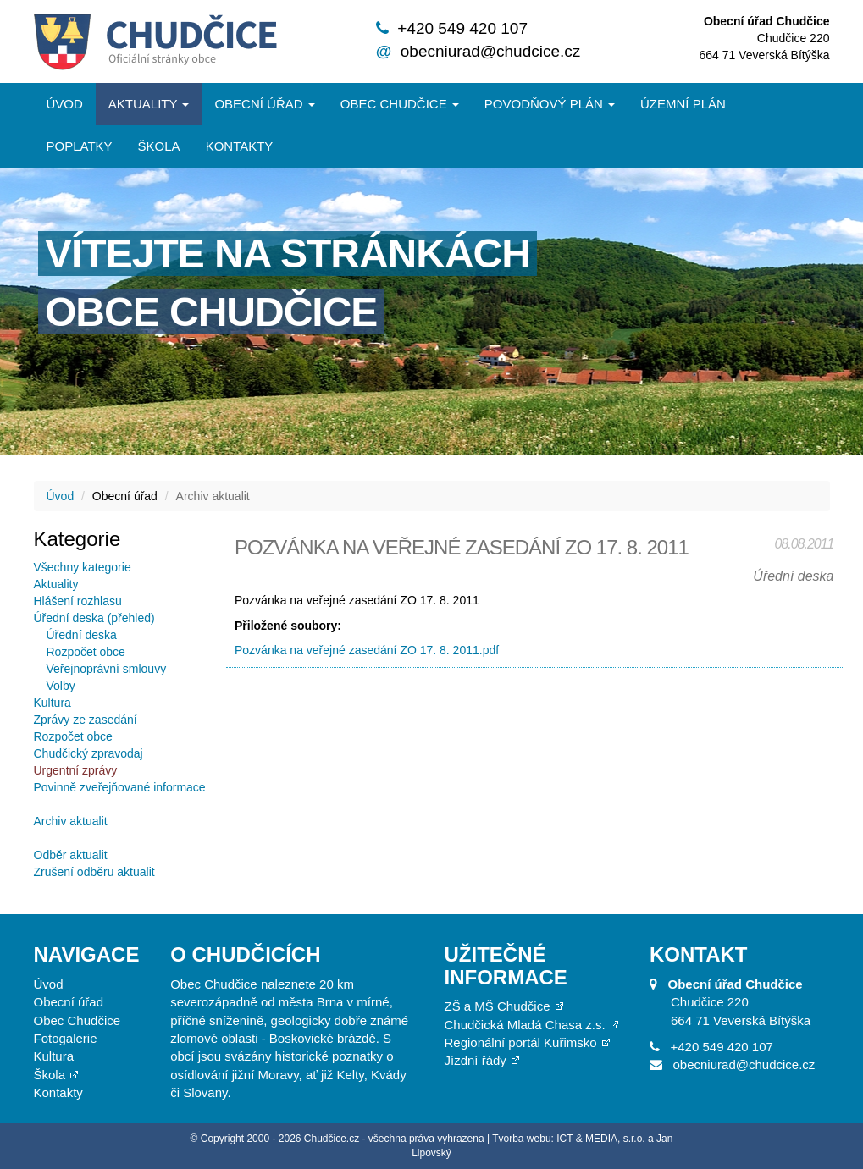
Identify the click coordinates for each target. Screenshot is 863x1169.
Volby (61, 685)
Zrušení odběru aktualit (94, 872)
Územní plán (683, 103)
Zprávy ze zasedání (85, 719)
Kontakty (240, 146)
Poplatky (80, 146)
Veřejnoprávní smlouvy (107, 668)
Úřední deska (82, 635)
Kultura (52, 702)
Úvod (65, 103)
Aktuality (149, 103)
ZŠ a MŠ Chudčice (497, 1006)
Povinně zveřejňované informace (120, 787)
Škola (159, 146)
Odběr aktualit (71, 855)
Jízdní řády (475, 1060)
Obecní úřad (264, 103)
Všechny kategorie (82, 567)
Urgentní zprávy (76, 770)
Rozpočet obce (86, 652)
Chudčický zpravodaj (88, 753)
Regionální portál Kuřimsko (520, 1042)
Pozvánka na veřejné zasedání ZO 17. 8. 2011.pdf (367, 650)
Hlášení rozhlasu (78, 601)
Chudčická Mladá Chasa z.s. (524, 1024)
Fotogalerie (65, 1038)
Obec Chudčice (77, 1020)
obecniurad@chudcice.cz (491, 51)
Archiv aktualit (71, 821)
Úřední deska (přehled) (94, 618)
